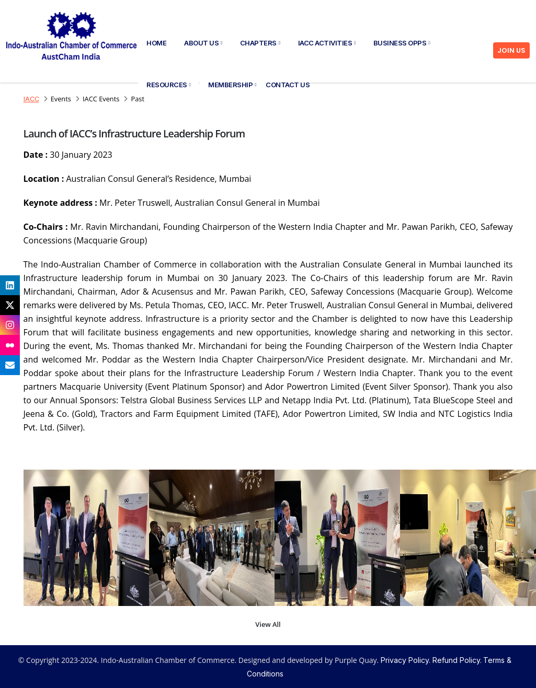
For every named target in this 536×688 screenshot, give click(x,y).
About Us (203, 43)
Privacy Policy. (405, 660)
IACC (31, 99)
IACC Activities (327, 43)
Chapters (260, 43)
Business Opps (401, 43)
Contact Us (288, 84)
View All (267, 624)
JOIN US (511, 50)
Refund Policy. (457, 660)
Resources (168, 84)
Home (156, 43)
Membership (232, 84)
